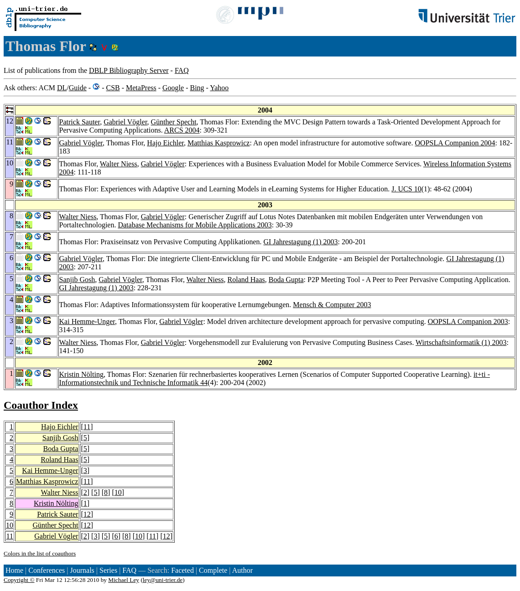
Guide (78, 88)
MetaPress (141, 88)
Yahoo (219, 88)
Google (173, 88)
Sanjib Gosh (77, 279)
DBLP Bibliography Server (129, 70)
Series (108, 570)
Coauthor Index (41, 405)
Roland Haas (246, 279)
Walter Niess (118, 164)
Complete (213, 570)
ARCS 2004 (182, 130)
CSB (113, 88)
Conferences (46, 570)
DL (62, 88)
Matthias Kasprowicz (218, 143)
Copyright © (19, 579)
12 (87, 514)
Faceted (182, 570)
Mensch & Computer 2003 (332, 304)
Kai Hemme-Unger (87, 321)
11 (86, 427)
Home (14, 570)
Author (242, 570)
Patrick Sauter (79, 122)
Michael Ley (123, 579)
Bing (197, 88)
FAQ (182, 70)
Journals (82, 570)
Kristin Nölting (81, 374)
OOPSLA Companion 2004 (455, 143)
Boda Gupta (286, 279)
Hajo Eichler (165, 143)
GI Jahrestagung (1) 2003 (301, 242)
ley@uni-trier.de (162, 579)
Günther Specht (174, 122)
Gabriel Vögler (125, 122)
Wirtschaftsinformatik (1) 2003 (461, 342)
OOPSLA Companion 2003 (468, 321)
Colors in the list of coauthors (40, 553)
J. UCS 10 (406, 189)
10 (118, 492)
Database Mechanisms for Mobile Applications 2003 (194, 225)
